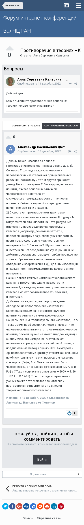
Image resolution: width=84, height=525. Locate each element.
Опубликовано (39, 83)
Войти (42, 460)
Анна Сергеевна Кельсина (51, 55)
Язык (28, 518)
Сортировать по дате (26, 125)
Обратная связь (49, 518)
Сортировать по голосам (61, 125)
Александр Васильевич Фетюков (45, 147)
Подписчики (38, 474)
